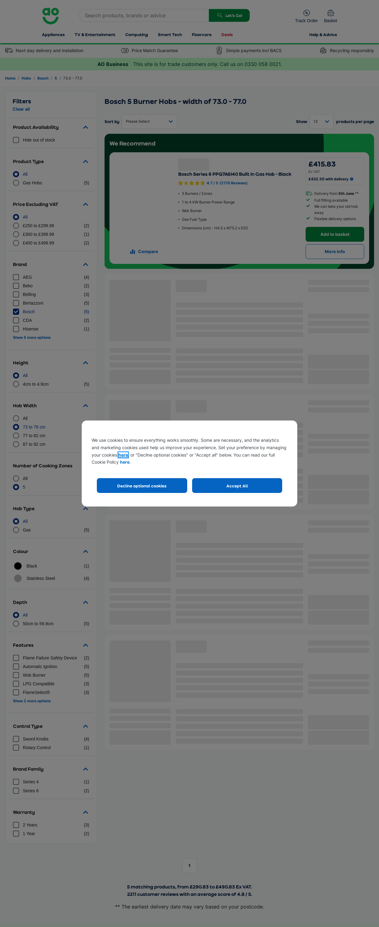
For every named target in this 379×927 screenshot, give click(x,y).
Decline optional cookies (142, 485)
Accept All (237, 485)
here (123, 454)
